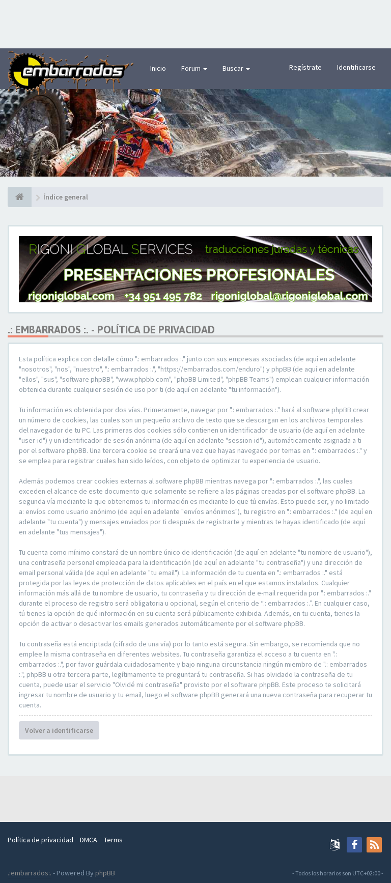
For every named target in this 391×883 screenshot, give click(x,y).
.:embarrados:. (29, 872)
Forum (194, 68)
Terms (113, 839)
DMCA (88, 839)
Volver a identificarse (59, 730)
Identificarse (356, 67)
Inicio (158, 68)
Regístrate (305, 67)
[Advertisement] (195, 23)
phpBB (105, 872)
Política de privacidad (40, 839)
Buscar (236, 68)
